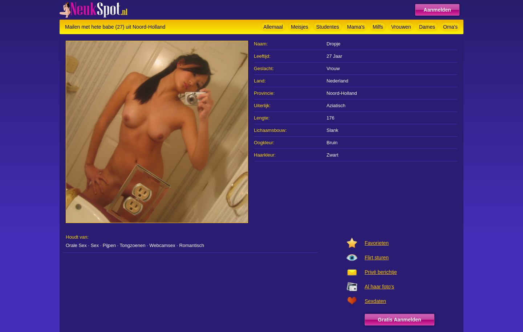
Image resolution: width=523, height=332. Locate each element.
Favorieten (377, 243)
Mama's (356, 27)
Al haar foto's (379, 287)
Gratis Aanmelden (399, 320)
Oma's (450, 27)
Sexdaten (375, 301)
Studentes (327, 27)
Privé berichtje (381, 272)
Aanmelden (437, 10)
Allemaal (273, 27)
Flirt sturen (377, 257)
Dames (427, 27)
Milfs (378, 27)
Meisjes (299, 27)
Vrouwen (401, 27)
